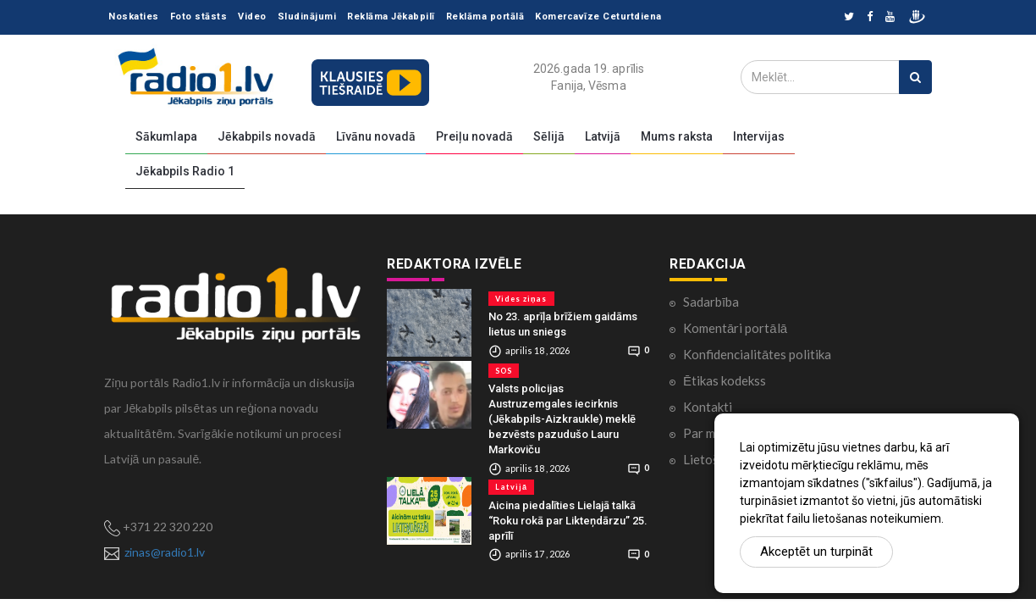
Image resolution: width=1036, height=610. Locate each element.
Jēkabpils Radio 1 (184, 171)
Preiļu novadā (474, 136)
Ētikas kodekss (724, 380)
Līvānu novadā (376, 136)
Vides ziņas (521, 298)
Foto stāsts (199, 16)
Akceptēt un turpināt (816, 551)
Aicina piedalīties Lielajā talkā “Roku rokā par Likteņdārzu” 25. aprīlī (568, 520)
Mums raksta (677, 136)
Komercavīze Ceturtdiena (598, 16)
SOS (503, 370)
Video (252, 16)
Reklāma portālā (485, 16)
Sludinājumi (307, 16)
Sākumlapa (166, 136)
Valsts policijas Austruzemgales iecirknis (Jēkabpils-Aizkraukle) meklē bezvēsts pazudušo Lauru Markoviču (562, 419)
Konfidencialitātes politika (757, 354)
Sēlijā (549, 136)
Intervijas (759, 136)
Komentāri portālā (735, 328)
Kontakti (707, 406)
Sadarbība (711, 301)
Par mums (710, 433)
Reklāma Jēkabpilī (391, 16)
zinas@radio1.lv (164, 552)
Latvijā (602, 136)
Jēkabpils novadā (267, 136)
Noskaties (133, 16)
